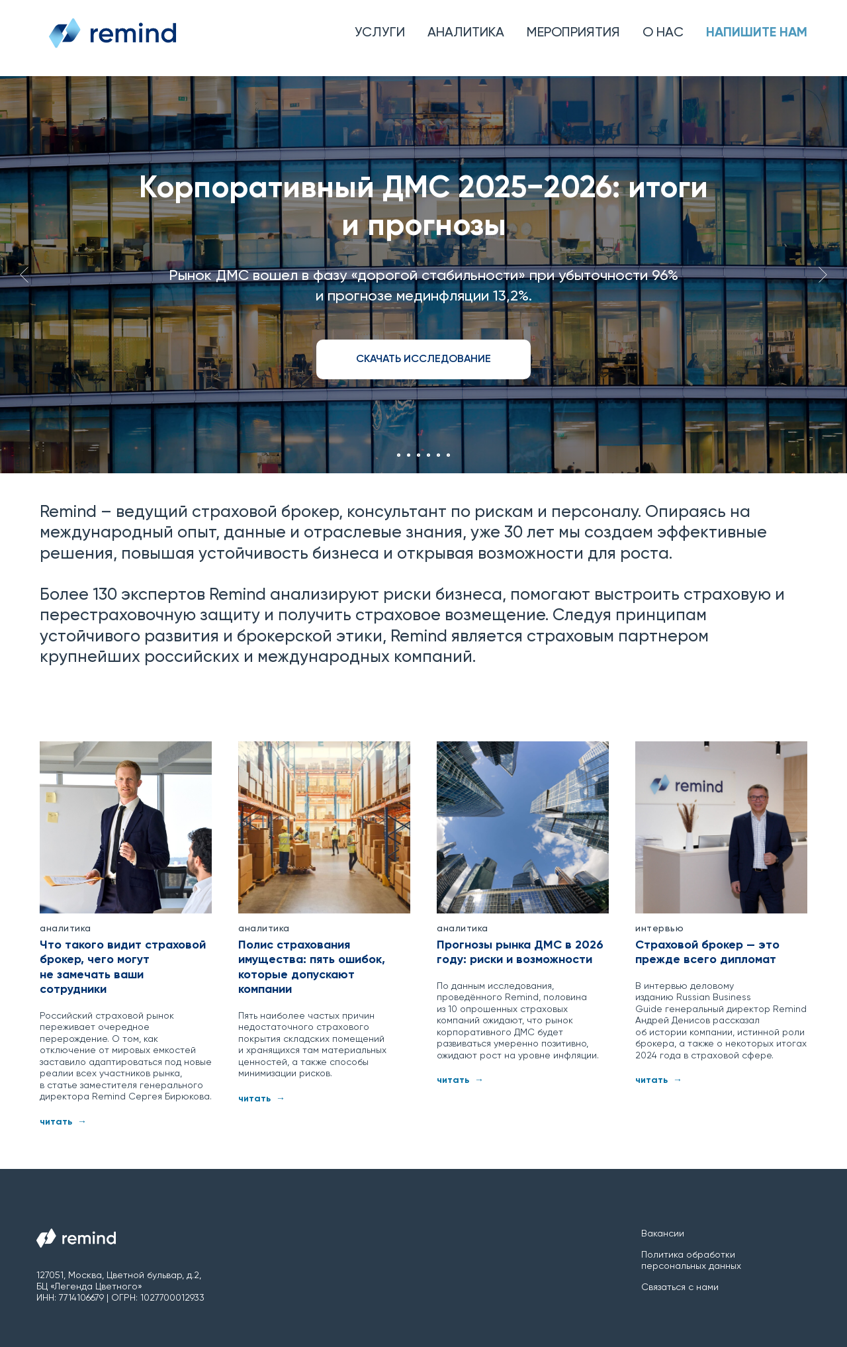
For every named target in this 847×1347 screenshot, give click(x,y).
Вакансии (662, 1233)
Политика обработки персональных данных (691, 1260)
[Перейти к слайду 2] (408, 455)
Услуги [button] (380, 33)
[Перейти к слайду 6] (448, 455)
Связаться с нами (680, 1287)
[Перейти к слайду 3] (418, 455)
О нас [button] (663, 33)
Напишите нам (756, 33)
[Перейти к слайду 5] (438, 455)
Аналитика (465, 33)
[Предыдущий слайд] (24, 275)
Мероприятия (573, 33)
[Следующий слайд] (823, 275)
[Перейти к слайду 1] (398, 455)
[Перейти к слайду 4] (428, 455)
